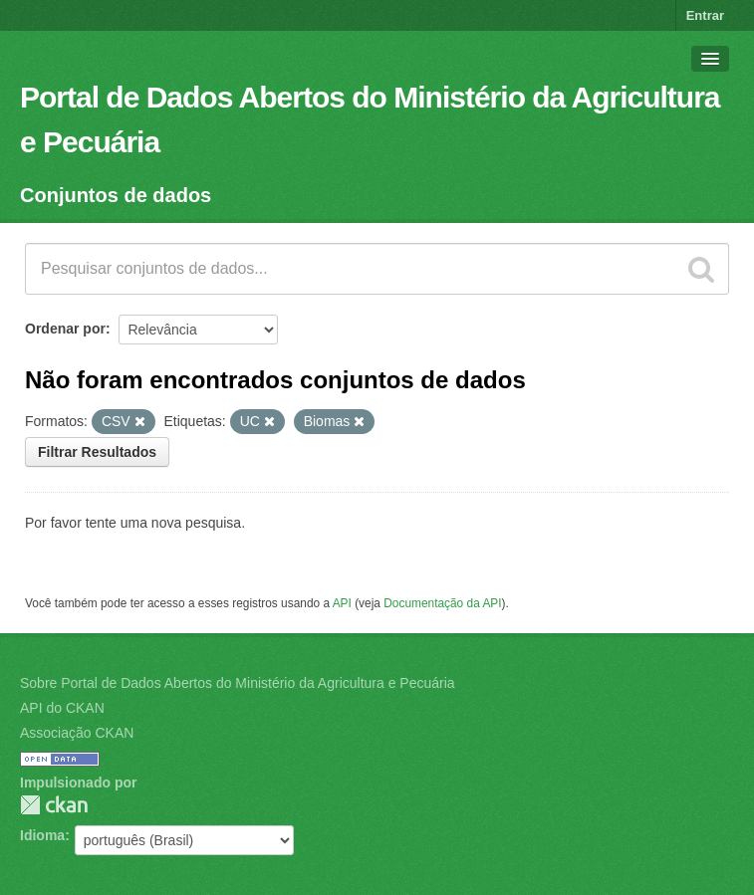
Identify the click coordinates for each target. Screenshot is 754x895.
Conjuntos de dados (115, 195)
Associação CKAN (76, 733)
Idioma (42, 835)
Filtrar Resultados (97, 452)
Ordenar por (65, 328)
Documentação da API (442, 603)
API (342, 603)
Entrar (705, 15)
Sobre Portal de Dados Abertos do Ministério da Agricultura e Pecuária (237, 683)
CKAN (54, 804)
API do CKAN (62, 708)
